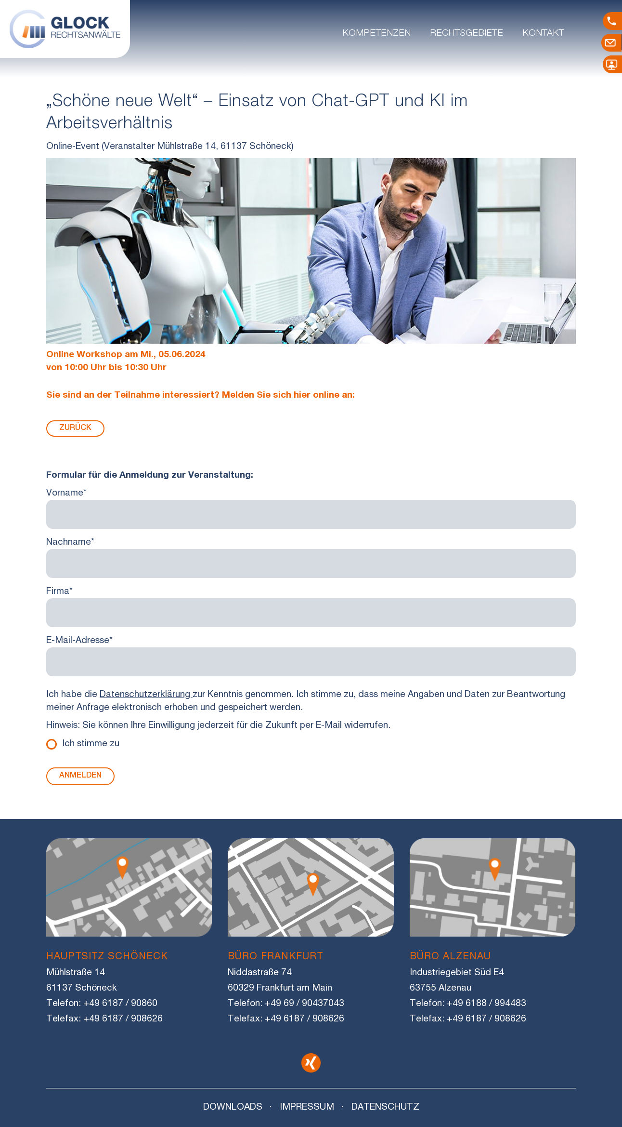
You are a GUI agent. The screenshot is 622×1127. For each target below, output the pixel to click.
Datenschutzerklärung (146, 694)
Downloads (232, 1107)
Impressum (307, 1107)
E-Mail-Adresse (79, 640)
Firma (59, 591)
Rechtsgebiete (466, 33)
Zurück (75, 428)
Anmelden (80, 776)
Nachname (70, 542)
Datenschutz (385, 1107)
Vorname (66, 493)
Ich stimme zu (90, 744)
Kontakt (543, 33)
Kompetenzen (376, 33)
